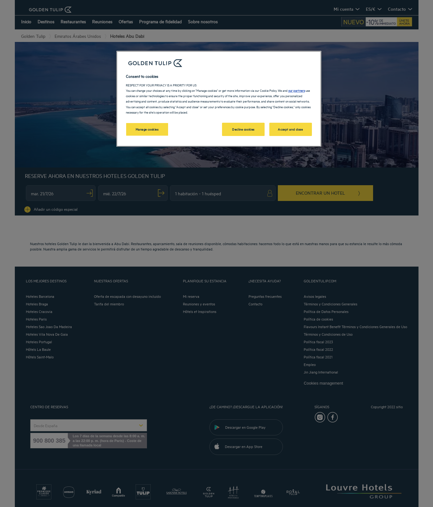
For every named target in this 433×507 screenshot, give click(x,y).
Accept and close (290, 129)
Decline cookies (243, 129)
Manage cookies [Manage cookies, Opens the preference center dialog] (147, 129)
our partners (296, 90)
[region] (218, 99)
